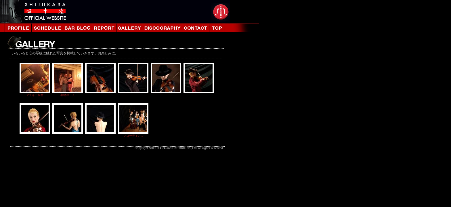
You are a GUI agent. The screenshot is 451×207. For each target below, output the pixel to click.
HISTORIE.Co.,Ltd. (184, 148)
